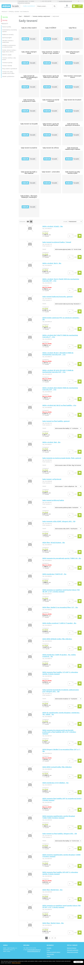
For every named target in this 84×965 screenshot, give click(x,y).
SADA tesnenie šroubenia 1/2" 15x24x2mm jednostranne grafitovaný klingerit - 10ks (65, 699)
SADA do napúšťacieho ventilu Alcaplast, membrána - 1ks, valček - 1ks (61, 713)
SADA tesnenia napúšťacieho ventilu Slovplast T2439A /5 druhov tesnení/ (61, 855)
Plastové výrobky (6, 27)
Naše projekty (50, 954)
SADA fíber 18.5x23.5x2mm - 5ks (53, 542)
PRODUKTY (5, 11)
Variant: (44, 249)
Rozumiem (78, 962)
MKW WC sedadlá (6, 55)
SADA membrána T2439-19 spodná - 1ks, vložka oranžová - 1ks (59, 655)
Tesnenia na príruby (7, 62)
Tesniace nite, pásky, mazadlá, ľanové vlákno (8, 72)
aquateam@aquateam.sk (65, 1)
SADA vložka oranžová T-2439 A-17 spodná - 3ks (59, 623)
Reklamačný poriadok (72, 952)
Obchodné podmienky (72, 950)
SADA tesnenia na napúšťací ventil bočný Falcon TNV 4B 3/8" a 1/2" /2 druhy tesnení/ (61, 591)
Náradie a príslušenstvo (8, 76)
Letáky (48, 956)
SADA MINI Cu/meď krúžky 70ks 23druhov (57, 767)
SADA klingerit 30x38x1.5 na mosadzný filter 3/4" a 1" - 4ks (61, 750)
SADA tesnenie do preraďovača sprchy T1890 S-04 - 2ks (61, 558)
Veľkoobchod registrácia (24, 3)
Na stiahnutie (24, 11)
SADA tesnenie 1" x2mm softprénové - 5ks (66, 486)
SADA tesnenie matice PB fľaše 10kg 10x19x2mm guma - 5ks (67, 465)
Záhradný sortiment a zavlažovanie (7, 41)
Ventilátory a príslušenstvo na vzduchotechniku (9, 46)
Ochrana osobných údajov (53, 952)
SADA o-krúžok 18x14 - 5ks (51, 263)
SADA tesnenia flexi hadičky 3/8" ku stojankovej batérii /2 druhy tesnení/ (61, 799)
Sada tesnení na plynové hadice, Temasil (56, 242)
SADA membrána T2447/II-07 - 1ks (54, 574)
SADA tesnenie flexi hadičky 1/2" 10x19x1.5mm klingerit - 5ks (66, 841)
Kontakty (49, 948)
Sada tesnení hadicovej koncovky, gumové (57, 297)
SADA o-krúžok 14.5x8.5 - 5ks (52, 226)
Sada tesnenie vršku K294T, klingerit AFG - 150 (58, 521)
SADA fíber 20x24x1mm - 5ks (52, 890)
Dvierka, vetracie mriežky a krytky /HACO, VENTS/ (9, 51)
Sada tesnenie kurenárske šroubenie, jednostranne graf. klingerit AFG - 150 (60, 690)
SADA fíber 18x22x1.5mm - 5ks (53, 923)
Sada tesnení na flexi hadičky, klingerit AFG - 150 (59, 834)
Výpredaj (11, 11)
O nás (48, 950)
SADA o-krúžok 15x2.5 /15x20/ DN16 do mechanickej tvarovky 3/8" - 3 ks (60, 280)
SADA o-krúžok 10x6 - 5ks (51, 442)
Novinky (16, 11)
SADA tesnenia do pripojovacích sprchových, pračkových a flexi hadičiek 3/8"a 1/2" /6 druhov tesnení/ (59, 732)
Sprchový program (7, 37)
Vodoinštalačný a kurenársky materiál (9, 30)
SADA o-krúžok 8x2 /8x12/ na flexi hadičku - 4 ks (59, 405)
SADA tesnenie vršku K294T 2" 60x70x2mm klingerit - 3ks (65, 529)
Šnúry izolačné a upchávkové (9, 68)
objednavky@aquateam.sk (34, 949)
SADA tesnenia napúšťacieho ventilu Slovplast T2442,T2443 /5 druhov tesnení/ (58, 817)
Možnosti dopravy (71, 948)
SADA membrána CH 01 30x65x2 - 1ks (55, 783)
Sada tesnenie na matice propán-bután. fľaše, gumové (61, 458)
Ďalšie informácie (16, 962)
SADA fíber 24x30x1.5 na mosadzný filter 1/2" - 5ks (60, 607)
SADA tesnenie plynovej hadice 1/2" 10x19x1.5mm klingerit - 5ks (67, 250)
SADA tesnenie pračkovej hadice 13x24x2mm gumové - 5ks (66, 508)
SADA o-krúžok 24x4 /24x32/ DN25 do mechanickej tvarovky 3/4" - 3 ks (60, 389)
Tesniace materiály (7, 65)
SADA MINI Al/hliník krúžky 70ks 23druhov (57, 639)
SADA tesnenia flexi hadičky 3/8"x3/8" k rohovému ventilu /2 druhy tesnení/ (60, 873)
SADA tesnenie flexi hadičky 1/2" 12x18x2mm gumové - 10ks (66, 429)
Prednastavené (72, 221)
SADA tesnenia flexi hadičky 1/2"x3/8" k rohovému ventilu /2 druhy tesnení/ (60, 673)
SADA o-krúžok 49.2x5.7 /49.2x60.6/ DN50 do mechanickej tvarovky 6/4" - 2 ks (57, 353)
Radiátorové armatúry (8, 34)
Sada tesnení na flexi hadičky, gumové (56, 421)
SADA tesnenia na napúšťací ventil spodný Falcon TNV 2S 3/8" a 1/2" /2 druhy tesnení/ (61, 906)
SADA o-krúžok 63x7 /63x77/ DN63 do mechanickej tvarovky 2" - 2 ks (60, 336)
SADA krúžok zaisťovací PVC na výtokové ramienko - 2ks (61, 318)
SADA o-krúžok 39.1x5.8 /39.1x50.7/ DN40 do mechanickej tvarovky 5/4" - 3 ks (57, 371)
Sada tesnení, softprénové (51, 479)
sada (75, 236)
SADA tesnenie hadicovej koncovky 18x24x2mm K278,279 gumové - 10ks (67, 304)
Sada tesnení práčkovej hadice (53, 500)
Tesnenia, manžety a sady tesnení (9, 58)
